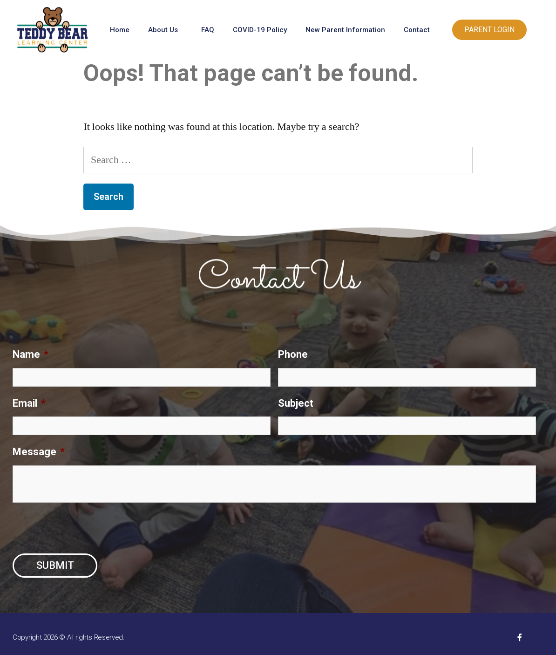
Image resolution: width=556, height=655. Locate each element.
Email (29, 403)
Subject (295, 403)
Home (119, 30)
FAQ (207, 30)
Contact (419, 29)
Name (30, 354)
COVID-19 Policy (260, 30)
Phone (293, 354)
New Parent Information (345, 30)
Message (39, 451)
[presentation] (83, 528)
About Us (165, 29)
